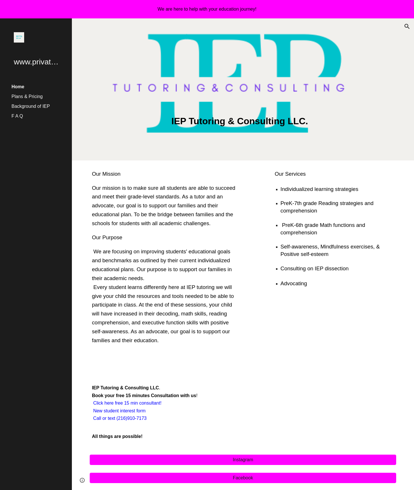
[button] (407, 26)
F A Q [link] (17, 116)
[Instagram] (243, 460)
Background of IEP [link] (31, 106)
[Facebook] (243, 478)
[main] (243, 89)
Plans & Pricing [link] (27, 96)
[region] (207, 9)
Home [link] (18, 86)
